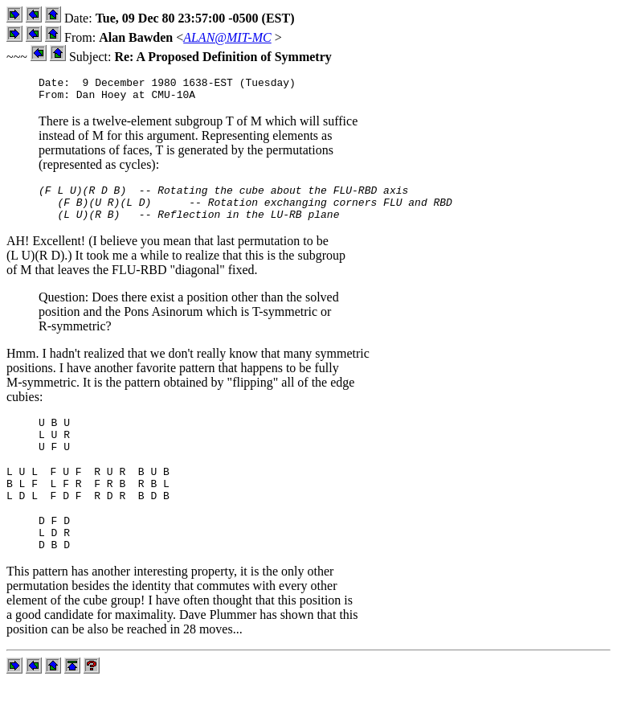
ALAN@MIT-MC (227, 37)
